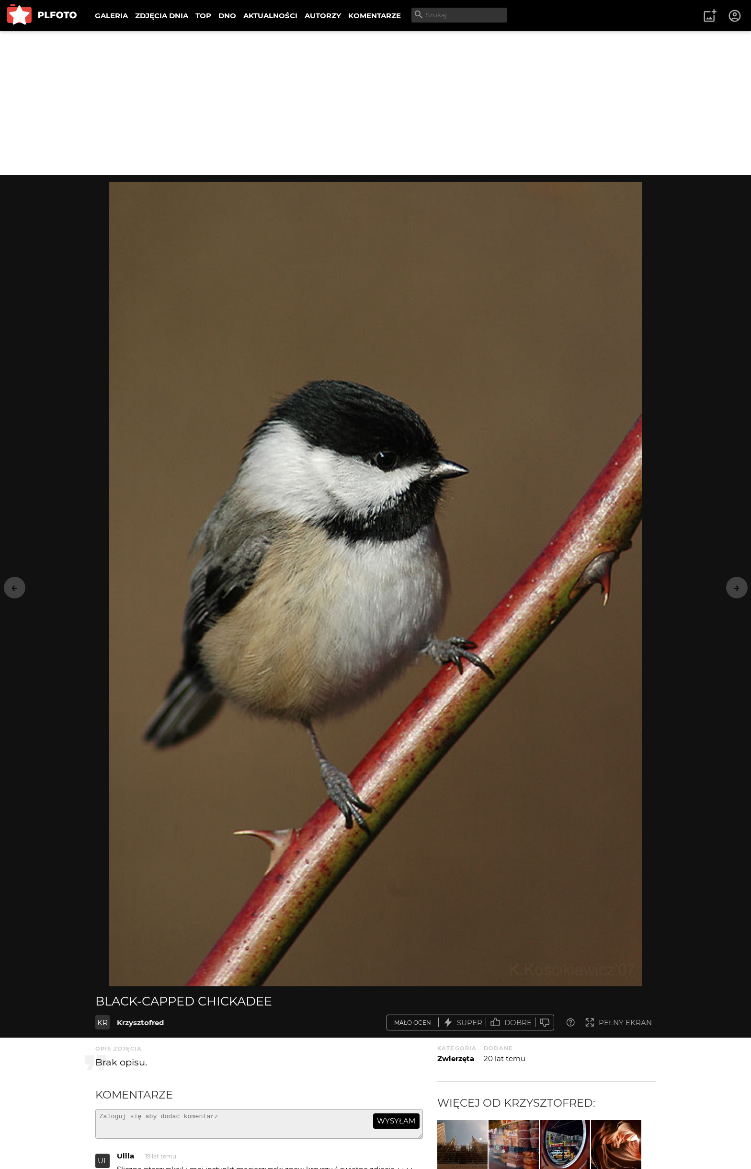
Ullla (125, 1160)
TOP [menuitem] (203, 15)
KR (102, 1022)
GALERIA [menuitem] (111, 15)
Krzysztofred (140, 1022)
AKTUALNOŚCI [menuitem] (270, 15)
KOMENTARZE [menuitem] (374, 15)
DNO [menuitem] (227, 15)
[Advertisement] (375, 103)
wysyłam (396, 1120)
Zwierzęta (455, 1058)
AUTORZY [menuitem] (323, 15)
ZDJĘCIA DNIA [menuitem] (161, 15)
